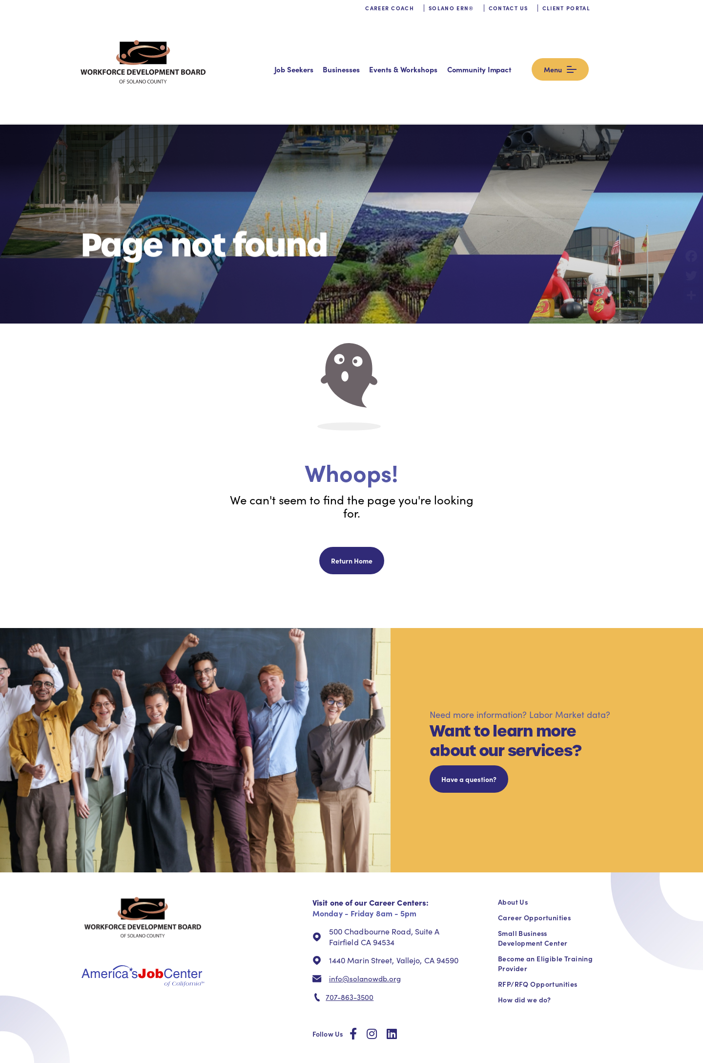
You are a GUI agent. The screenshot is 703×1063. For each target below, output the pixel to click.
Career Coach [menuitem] (389, 17)
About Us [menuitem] (513, 842)
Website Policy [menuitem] (535, 1049)
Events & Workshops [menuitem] (437, 44)
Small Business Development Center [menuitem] (532, 878)
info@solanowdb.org (365, 919)
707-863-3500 (349, 938)
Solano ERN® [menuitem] (451, 17)
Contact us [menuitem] (508, 17)
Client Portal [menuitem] (566, 17)
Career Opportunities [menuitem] (534, 858)
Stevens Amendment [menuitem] (588, 1049)
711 (386, 1023)
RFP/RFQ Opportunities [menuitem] (538, 924)
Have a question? (468, 719)
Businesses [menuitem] (374, 44)
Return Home (351, 501)
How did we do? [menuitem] (524, 940)
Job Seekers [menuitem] (327, 44)
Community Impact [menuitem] (513, 44)
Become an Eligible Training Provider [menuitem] (545, 903)
